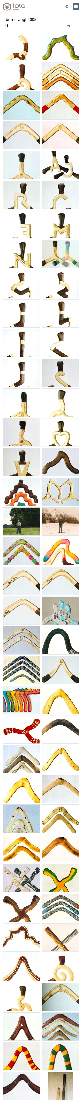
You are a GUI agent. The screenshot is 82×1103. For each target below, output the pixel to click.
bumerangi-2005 (21, 19)
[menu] (76, 6)
